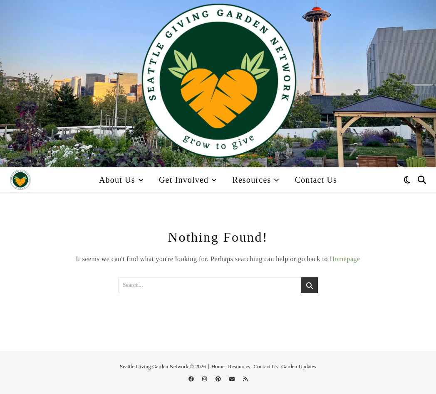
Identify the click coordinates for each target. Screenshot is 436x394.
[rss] (245, 379)
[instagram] (205, 379)
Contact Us (316, 179)
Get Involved (183, 179)
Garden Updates (298, 366)
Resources (251, 179)
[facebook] (191, 379)
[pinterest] (219, 379)
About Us (117, 179)
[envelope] (232, 379)
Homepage (344, 258)
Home (218, 366)
